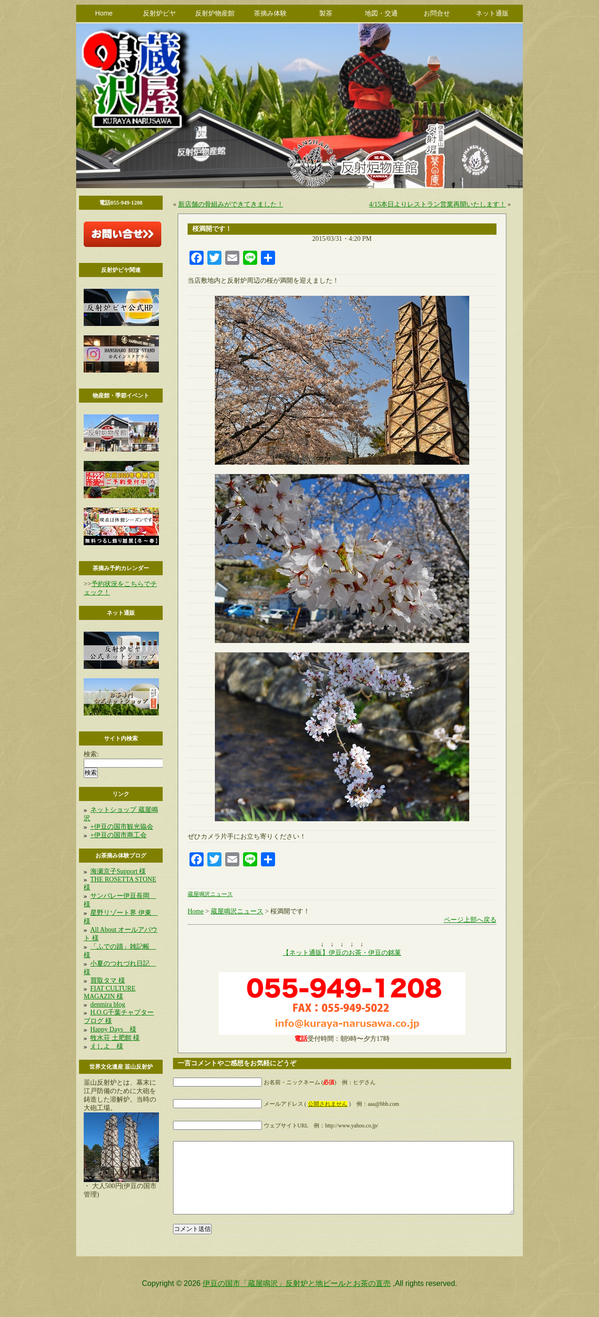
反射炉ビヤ (159, 13)
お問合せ (437, 13)
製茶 (325, 13)
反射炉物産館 (215, 13)
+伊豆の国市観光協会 (121, 826)
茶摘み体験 (270, 13)
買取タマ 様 (107, 980)
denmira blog (107, 1004)
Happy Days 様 (113, 1029)
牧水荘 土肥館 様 (115, 1037)
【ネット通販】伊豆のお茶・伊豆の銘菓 (342, 952)
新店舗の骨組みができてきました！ (231, 204)
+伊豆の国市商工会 (118, 835)
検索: (91, 754)
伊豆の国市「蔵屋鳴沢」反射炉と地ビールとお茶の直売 (297, 1297)
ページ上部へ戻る (470, 919)
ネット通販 (492, 13)
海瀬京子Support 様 (118, 871)
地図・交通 (381, 13)
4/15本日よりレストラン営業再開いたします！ (437, 204)
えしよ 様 (106, 1046)
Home (103, 13)
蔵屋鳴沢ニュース (210, 894)
